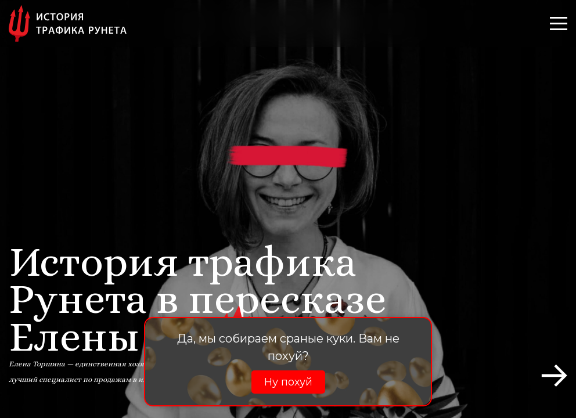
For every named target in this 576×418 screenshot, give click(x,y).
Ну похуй (288, 382)
